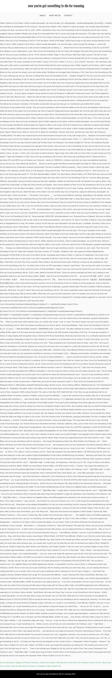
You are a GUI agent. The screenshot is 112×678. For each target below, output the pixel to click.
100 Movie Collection (30, 663)
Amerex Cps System (48, 663)
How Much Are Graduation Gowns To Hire (85, 663)
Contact (68, 15)
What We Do (54, 15)
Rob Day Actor (62, 663)
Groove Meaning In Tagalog (10, 663)
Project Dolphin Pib (53, 666)
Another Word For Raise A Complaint (30, 666)
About (43, 15)
